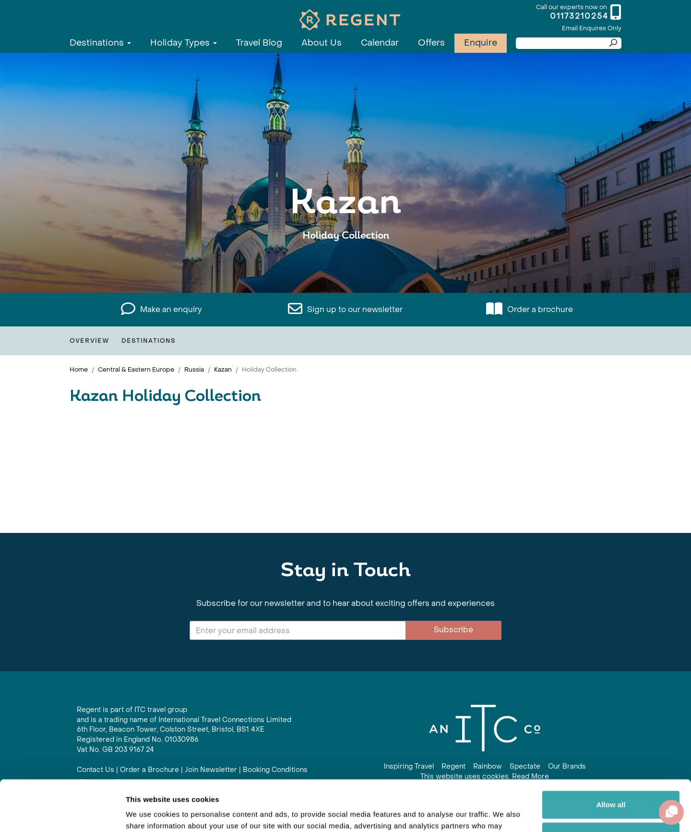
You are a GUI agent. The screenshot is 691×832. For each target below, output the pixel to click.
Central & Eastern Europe (136, 369)
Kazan (223, 369)
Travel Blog (259, 42)
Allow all (611, 754)
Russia (194, 369)
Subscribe (453, 630)
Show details (148, 813)
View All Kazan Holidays (345, 265)
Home (79, 369)
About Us (321, 42)
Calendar (380, 42)
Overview (89, 341)
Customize (611, 785)
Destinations (100, 42)
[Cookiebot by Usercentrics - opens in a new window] (62, 813)
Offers (431, 42)
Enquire (480, 42)
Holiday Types (183, 42)
